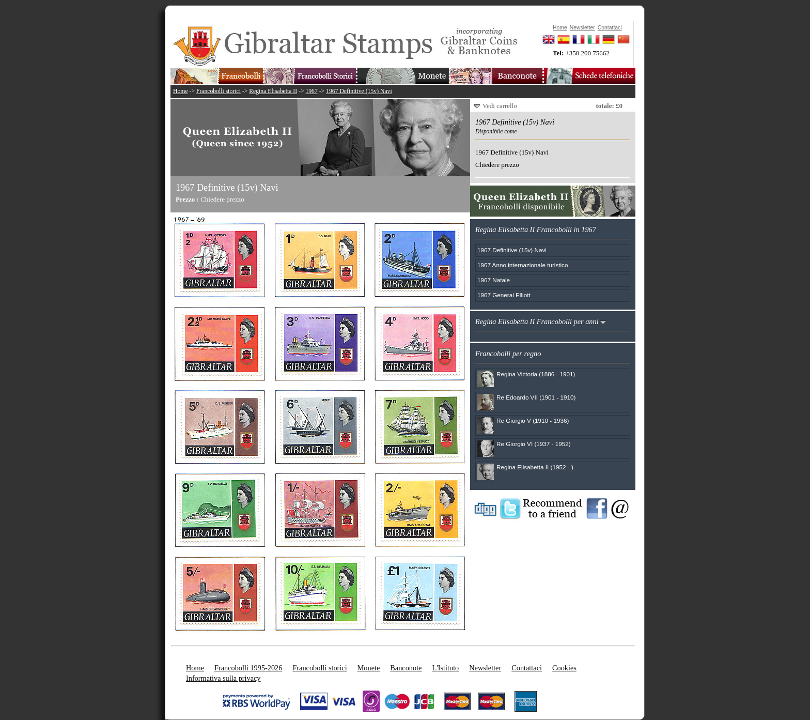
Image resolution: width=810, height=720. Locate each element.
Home (180, 91)
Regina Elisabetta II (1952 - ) (534, 467)
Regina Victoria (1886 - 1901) (535, 374)
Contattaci (526, 668)
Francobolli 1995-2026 (248, 668)
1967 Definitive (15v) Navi (359, 91)
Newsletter (485, 668)
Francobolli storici (218, 91)
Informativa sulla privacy (223, 678)
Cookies (564, 668)
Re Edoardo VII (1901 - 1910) (535, 397)
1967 (311, 91)
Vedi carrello (499, 106)
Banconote (406, 668)
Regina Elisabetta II (273, 91)
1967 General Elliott (504, 295)
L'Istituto (445, 668)
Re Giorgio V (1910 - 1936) (532, 420)
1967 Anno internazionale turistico (522, 265)
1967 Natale (493, 280)
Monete (368, 668)
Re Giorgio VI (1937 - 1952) (533, 443)
